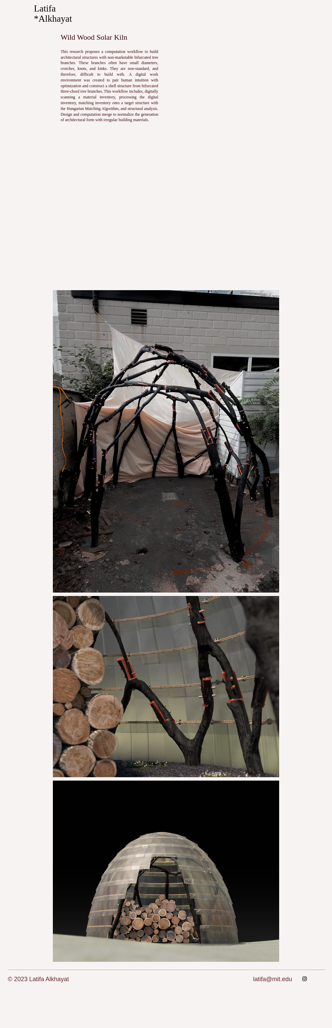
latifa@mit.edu (272, 979)
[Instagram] (305, 979)
